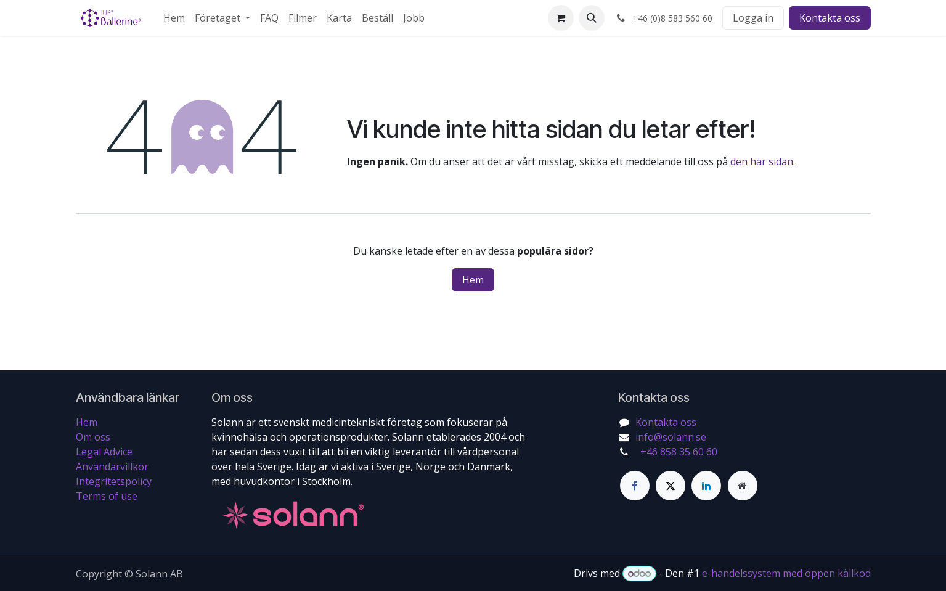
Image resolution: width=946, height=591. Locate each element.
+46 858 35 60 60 (677, 452)
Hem (473, 280)
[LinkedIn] (706, 485)
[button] (592, 18)
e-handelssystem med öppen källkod (786, 573)
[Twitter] (670, 485)
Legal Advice (104, 452)
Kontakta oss (829, 18)
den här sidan (761, 161)
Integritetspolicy (114, 481)
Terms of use (106, 496)
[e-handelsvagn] (561, 18)
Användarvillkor (112, 466)
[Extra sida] (742, 485)
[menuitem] (174, 18)
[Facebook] (635, 485)
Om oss (93, 437)
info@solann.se (670, 437)
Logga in (753, 18)
